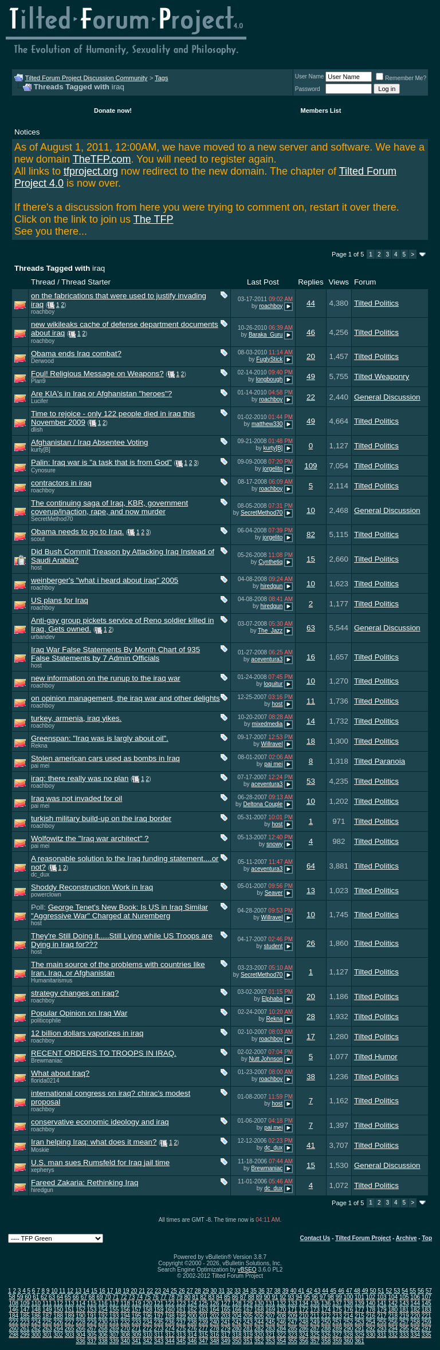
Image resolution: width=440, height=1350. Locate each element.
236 (170, 1322)
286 (304, 1328)
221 (426, 1316)
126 (214, 1303)
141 (382, 1303)
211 (315, 1316)
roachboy (42, 312)
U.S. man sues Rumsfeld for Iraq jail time (100, 1162)
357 (315, 1341)
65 (68, 1297)
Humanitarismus (51, 980)
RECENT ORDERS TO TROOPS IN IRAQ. (103, 1053)
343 (159, 1341)
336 (80, 1341)
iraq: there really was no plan (79, 778)
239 (203, 1322)
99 (339, 1297)
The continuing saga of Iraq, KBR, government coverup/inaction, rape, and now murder (109, 507)
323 (292, 1335)
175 (337, 1309)
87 (243, 1297)
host (36, 568)
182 (415, 1309)
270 (125, 1328)
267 (92, 1328)
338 (103, 1341)
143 (404, 1303)
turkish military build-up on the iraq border (101, 818)
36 (261, 1291)
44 (311, 303)
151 (69, 1309)
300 (36, 1335)
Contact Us (315, 1238)
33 (237, 1291)
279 (225, 1328)
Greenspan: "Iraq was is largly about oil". (99, 738)
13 (311, 890)
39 (285, 1291)
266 (80, 1328)
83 (211, 1297)
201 (203, 1316)
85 (227, 1297)
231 (114, 1322)
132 (281, 1303)
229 (92, 1322)
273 (159, 1328)
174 (326, 1309)
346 (192, 1341)
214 (348, 1316)
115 (92, 1303)
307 (114, 1335)
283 (270, 1328)
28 (311, 1016)
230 (103, 1322)
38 (311, 1076)
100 (348, 1297)
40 (293, 1291)
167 (248, 1309)
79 (179, 1297)
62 (44, 1297)
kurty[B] (40, 450)
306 (103, 1335)
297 (426, 1328)
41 (311, 1145)
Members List (320, 110)
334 (415, 1335)
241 (225, 1322)
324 (304, 1335)
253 (359, 1322)
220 (415, 1316)
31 (221, 1291)
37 (269, 1291)
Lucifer (39, 401)
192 (103, 1316)
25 (174, 1291)
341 (137, 1341)
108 (13, 1303)
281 (248, 1328)
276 (192, 1328)
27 (190, 1291)
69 (99, 1297)
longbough (269, 379)
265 (69, 1328)
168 (259, 1309)
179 (382, 1309)
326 (326, 1335)
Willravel (272, 744)
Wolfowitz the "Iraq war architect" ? (90, 838)
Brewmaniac (46, 1060)
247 (292, 1322)
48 (357, 1291)
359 (337, 1341)
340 (125, 1341)
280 (237, 1328)
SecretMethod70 (52, 519)
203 (225, 1316)
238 (192, 1322)
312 (170, 1335)
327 (337, 1335)
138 (348, 1303)
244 (259, 1322)
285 (292, 1328)
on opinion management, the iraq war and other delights (125, 698)
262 (36, 1328)
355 (292, 1341)
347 (203, 1341)
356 (304, 1341)
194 (125, 1316)
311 (159, 1335)
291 (359, 1328)
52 (389, 1291)
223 (25, 1322)
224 (36, 1322)
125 (203, 1303)
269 (114, 1328)
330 (370, 1335)
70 (107, 1297)
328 (348, 1335)
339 (114, 1341)
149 (47, 1309)
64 (311, 866)
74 (139, 1297)
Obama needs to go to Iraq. (77, 531)
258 (415, 1322)
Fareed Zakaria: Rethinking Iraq (84, 1182)
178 (370, 1309)
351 (248, 1341)
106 (415, 1297)
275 (181, 1328)
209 (292, 1316)
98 (331, 1297)
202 (214, 1316)
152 (80, 1309)
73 (131, 1297)
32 (229, 1291)
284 (281, 1328)
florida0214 (45, 1080)
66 (76, 1297)
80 (187, 1297)
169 (270, 1309)
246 (281, 1322)
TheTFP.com (102, 159)
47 (349, 1291)
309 (137, 1335)
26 (311, 943)
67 (84, 1297)
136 (326, 1303)
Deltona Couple (262, 804)
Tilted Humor (376, 1056)
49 (311, 376)
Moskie (40, 1150)
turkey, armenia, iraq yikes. (76, 718)
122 (170, 1303)
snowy (274, 844)
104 (393, 1297)
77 (163, 1297)
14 (311, 721)
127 (225, 1303)
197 (159, 1316)
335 (426, 1335)
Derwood (42, 361)
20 (311, 356)
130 (259, 1303)
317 (225, 1335)
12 (70, 1291)
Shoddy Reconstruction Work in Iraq (92, 887)
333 (404, 1335)
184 (13, 1316)
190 (80, 1316)
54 (405, 1291)
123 (181, 1303)
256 (393, 1322)
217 (382, 1316)
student (273, 946)
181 (404, 1309)
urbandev (43, 637)
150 (58, 1309)
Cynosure (43, 470)
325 (315, 1335)
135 (315, 1303)
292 (370, 1328)
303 (69, 1335)
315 (203, 1335)
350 (237, 1341)
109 (310, 465)
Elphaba (272, 999)
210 (304, 1316)
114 (80, 1303)
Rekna (39, 746)
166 (237, 1309)
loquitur (273, 684)
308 (125, 1335)
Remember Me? (401, 78)
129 (248, 1303)
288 (326, 1328)
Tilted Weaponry (381, 376)
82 (311, 534)
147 (25, 1309)
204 (237, 1316)
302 (58, 1335)
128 (237, 1303)
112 (58, 1303)
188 (58, 1316)
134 (304, 1303)
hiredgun (271, 586)
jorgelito (272, 468)
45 (333, 1291)
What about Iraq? (60, 1073)
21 (142, 1291)
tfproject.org (91, 171)
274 (170, 1328)
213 (337, 1316)
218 (393, 1316)
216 (370, 1316)
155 (114, 1309)
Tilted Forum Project (363, 1238)
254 (370, 1322)
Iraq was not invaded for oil (76, 798)
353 (270, 1341)
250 (326, 1322)
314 (192, 1335)
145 (426, 1303)
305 (92, 1335)
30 (213, 1291)
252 (348, 1322)
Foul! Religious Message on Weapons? (97, 373)
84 (219, 1297)
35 (253, 1291)
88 (251, 1297)
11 (311, 701)
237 (181, 1322)
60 (28, 1297)
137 (337, 1303)
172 (304, 1309)
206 (259, 1316)
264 (58, 1328)
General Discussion (387, 397)
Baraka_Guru (265, 334)
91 (275, 1297)
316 (214, 1335)
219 (404, 1316)
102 (370, 1297)
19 (126, 1291)
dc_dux (40, 874)
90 (267, 1297)
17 (311, 1036)
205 (248, 1316)
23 (158, 1291)
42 (309, 1291)
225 (47, 1322)
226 (58, 1322)
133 (292, 1303)
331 (382, 1335)
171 (292, 1309)
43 (317, 1291)
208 (281, 1316)
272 (147, 1328)
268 (103, 1328)
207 (270, 1316)
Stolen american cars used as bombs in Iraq (105, 758)
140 (370, 1303)
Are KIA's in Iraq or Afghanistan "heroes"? (101, 393)
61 (36, 1297)
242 (237, 1322)
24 (166, 1291)
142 (393, 1303)
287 (315, 1328)
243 (248, 1322)
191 (92, 1316)
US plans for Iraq (59, 600)
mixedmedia (267, 724)
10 (311, 510)
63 (311, 627)
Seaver (274, 893)
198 (170, 1316)
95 (307, 1297)
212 (326, 1316)
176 (348, 1309)
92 (283, 1297)
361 (359, 1341)
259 (426, 1322)
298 (13, 1335)
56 (421, 1291)
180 (393, 1309)
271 (137, 1328)
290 (348, 1328)
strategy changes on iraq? (75, 993)
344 (170, 1341)
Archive (406, 1238)
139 (359, 1303)
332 (393, 1335)
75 (147, 1297)
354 (281, 1341)
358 (326, 1341)
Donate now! (113, 110)
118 (125, 1303)
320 (259, 1335)
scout (38, 539)
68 (92, 1297)
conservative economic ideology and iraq (100, 1122)
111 (47, 1303)
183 (426, 1309)
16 (311, 657)
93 (291, 1297)
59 (20, 1297)
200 (192, 1316)
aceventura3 (266, 659)
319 (248, 1335)
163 (203, 1309)
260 (13, 1328)
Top (427, 1238)
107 (426, 1297)
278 (214, 1328)
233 (137, 1322)
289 (337, 1328)
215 (359, 1316)
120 (147, 1303)
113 (69, 1303)
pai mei (40, 766)
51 (381, 1291)
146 (13, 1309)
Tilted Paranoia (379, 761)
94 (299, 1297)
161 (181, 1309)
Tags (161, 77)
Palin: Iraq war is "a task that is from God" (101, 462)
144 (415, 1303)
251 (337, 1322)
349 (225, 1341)
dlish (37, 430)
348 (214, 1341)
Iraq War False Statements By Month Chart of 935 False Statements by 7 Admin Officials (115, 653)
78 (171, 1297)
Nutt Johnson (265, 1059)
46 (311, 332)
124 (192, 1303)
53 (311, 781)
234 (147, 1322)
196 (147, 1316)
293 (382, 1328)
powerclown (46, 894)
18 (311, 741)
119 (137, 1303)
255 (382, 1322)
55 (413, 1291)
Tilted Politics (376, 303)
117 (114, 1303)
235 (159, 1322)
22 (311, 397)
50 (373, 1291)
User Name (309, 76)
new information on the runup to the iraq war (105, 678)
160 (170, 1309)
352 (259, 1341)
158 (147, 1309)
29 (205, 1291)
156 (125, 1309)
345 (181, 1341)
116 (103, 1303)
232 (125, 1322)
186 (36, 1316)
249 (315, 1322)
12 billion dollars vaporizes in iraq (87, 1033)
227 (69, 1322)
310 (147, 1335)
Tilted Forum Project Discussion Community (86, 77)
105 (404, 1297)
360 (348, 1341)
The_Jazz (270, 630)
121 (159, 1303)
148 (36, 1309)
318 (237, 1335)
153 (92, 1309)
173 (315, 1309)
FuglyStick (269, 359)
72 (123, 1297)
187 (47, 1316)
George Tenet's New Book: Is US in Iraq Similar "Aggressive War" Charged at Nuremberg (119, 911)
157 (137, 1309)
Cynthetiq (270, 562)
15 (311, 559)
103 (382, 1297)
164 (214, 1309)
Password (307, 89)
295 (404, 1328)
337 (92, 1341)
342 (147, 1341)
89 (259, 1297)
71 (115, 1297)
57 (429, 1291)
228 (80, 1322)
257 (404, 1322)
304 (80, 1335)
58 (12, 1297)
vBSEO (247, 1269)
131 (270, 1303)
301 (47, 1335)
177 (359, 1309)
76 (155, 1297)
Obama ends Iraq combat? (76, 353)
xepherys (42, 1170)
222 (13, 1322)
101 (359, 1297)
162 (192, 1309)
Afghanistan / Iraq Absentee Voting (89, 442)
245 (270, 1322)
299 (25, 1335)
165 (225, 1309)
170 (281, 1309)
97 (323, 1297)
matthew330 (267, 424)
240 (214, 1322)
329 (359, 1335)
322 (281, 1335)
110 (36, 1303)
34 (245, 1291)
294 (393, 1328)
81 (195, 1297)
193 (114, 1316)
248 (304, 1322)
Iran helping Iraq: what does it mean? (93, 1142)
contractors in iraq (61, 483)
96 (315, 1297)
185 (25, 1316)
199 (181, 1316)
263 (47, 1328)
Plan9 (38, 381)
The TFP (153, 219)
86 (235, 1297)
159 (159, 1309)
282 (259, 1328)
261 (25, 1328)
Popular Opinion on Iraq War (79, 1013)
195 (137, 1316)
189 (69, 1316)
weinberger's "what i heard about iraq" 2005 (104, 580)
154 (103, 1309)
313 (181, 1335)
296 (415, 1328)
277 (203, 1328)
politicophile (46, 1020)
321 (270, 1335)
